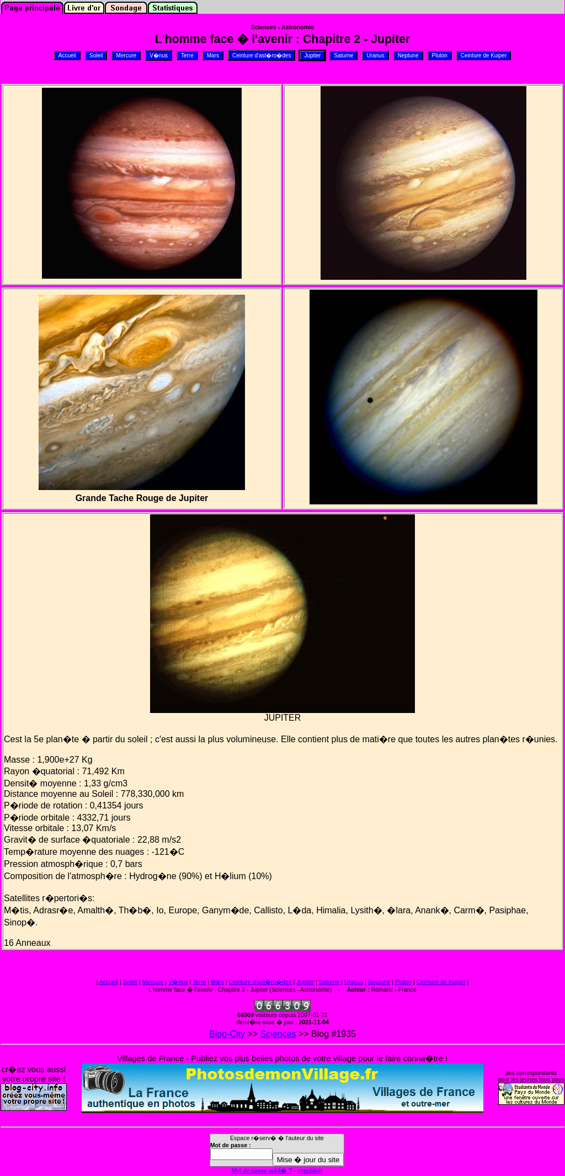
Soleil (130, 981)
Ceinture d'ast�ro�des (259, 981)
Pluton (403, 981)
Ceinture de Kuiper (441, 981)
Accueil (108, 981)
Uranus (353, 981)
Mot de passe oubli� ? (262, 1170)
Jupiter (305, 981)
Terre (199, 981)
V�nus (178, 981)
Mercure (152, 981)
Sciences (278, 1034)
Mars (217, 981)
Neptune (379, 981)
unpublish (310, 1170)
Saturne (329, 981)
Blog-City (227, 1034)
